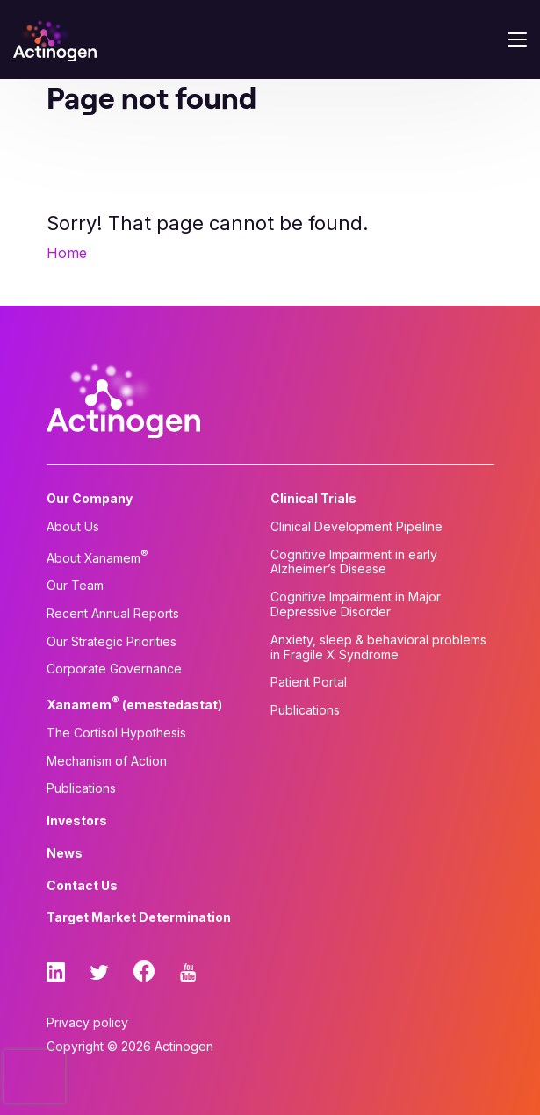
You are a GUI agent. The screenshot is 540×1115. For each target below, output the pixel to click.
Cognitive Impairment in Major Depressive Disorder (355, 604)
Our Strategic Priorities (111, 642)
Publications (81, 788)
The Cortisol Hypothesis (116, 733)
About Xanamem (97, 556)
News (65, 853)
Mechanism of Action (107, 761)
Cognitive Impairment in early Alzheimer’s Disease (353, 562)
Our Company (90, 499)
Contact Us (82, 886)
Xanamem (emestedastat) (134, 703)
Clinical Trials (313, 499)
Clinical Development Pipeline (356, 527)
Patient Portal (308, 682)
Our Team (75, 586)
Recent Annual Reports (113, 614)
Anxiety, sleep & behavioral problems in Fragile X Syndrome (378, 647)
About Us (73, 527)
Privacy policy (87, 1022)
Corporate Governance (114, 669)
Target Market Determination (139, 917)
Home (67, 253)
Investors (77, 821)
